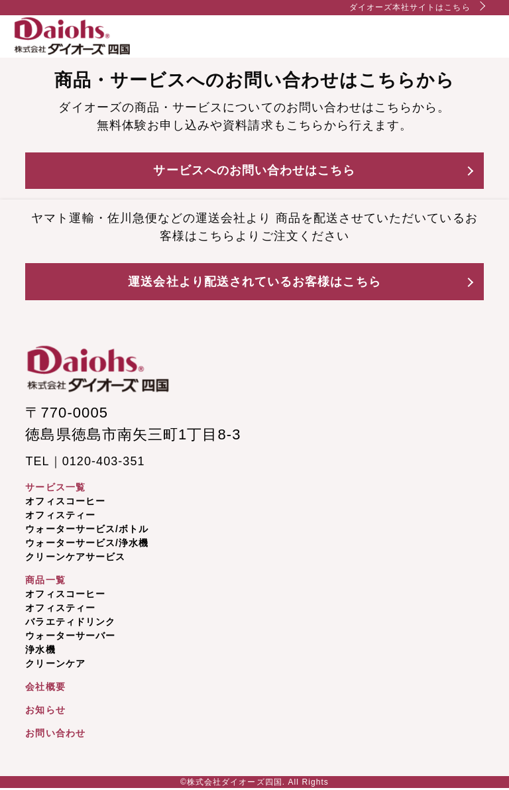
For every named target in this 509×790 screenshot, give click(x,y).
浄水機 (40, 649)
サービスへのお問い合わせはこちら (254, 170)
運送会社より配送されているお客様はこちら (254, 281)
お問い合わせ (55, 733)
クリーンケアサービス (75, 556)
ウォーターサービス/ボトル (86, 529)
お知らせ (45, 710)
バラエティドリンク (70, 621)
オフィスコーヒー (65, 501)
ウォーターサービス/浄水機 (86, 542)
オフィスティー (60, 515)
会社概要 (45, 686)
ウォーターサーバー (70, 635)
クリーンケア (55, 663)
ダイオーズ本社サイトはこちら (410, 7)
